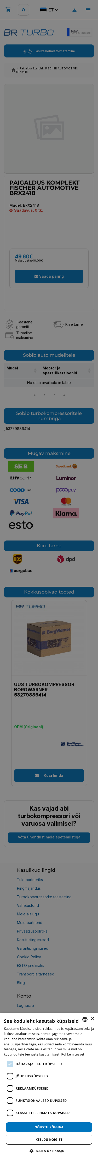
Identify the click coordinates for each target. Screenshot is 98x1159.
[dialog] (49, 1086)
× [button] (92, 1019)
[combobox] (85, 1019)
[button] (48, 1150)
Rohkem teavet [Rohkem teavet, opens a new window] (72, 1054)
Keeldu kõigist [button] (49, 1139)
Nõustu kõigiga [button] (49, 1127)
